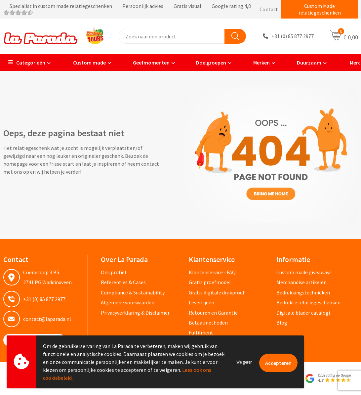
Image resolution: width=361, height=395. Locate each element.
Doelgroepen (207, 62)
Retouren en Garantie (213, 312)
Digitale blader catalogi (303, 312)
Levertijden (201, 302)
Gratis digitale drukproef (217, 292)
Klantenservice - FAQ (212, 272)
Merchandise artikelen (301, 282)
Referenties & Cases (123, 282)
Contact (269, 9)
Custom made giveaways (304, 272)
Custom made (85, 62)
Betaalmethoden (208, 322)
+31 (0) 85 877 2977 (292, 36)
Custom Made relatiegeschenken (320, 9)
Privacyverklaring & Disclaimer (135, 312)
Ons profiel (113, 272)
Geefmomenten (147, 62)
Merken (257, 62)
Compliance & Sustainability (133, 292)
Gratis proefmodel (210, 282)
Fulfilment (201, 332)
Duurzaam (304, 62)
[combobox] (172, 36)
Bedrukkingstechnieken (303, 292)
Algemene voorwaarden (127, 302)
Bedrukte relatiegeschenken (308, 302)
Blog (281, 322)
